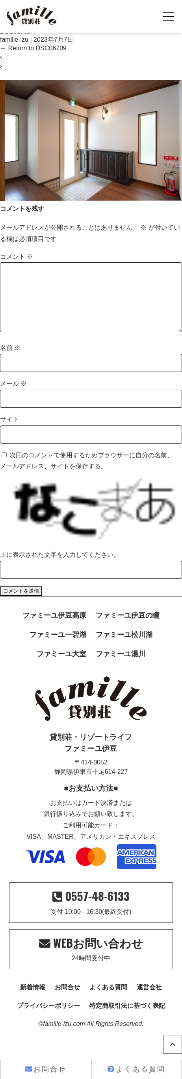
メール (13, 396)
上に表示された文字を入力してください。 (60, 567)
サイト (9, 432)
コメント (16, 256)
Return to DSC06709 (33, 48)
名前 (10, 360)
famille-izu (14, 39)
